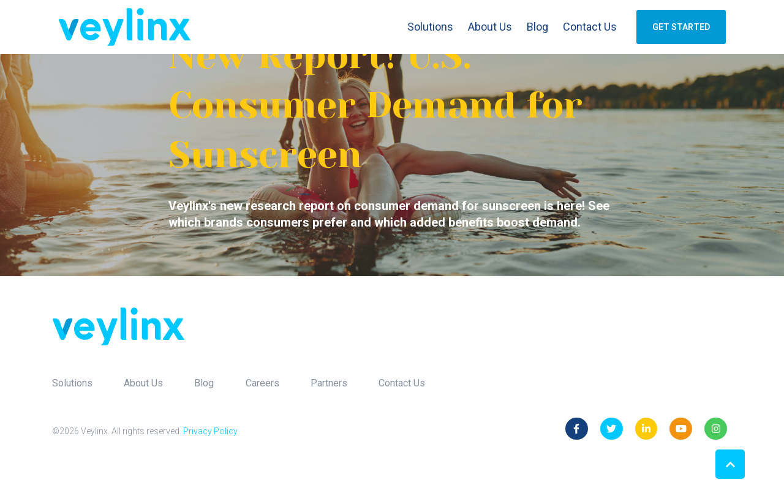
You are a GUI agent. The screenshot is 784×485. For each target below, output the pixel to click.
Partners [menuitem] (329, 383)
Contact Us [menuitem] (402, 383)
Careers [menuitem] (262, 383)
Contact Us (590, 26)
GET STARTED (681, 27)
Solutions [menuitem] (72, 383)
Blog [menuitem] (204, 383)
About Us (490, 26)
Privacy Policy (210, 431)
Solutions (430, 26)
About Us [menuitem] (143, 383)
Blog (537, 26)
